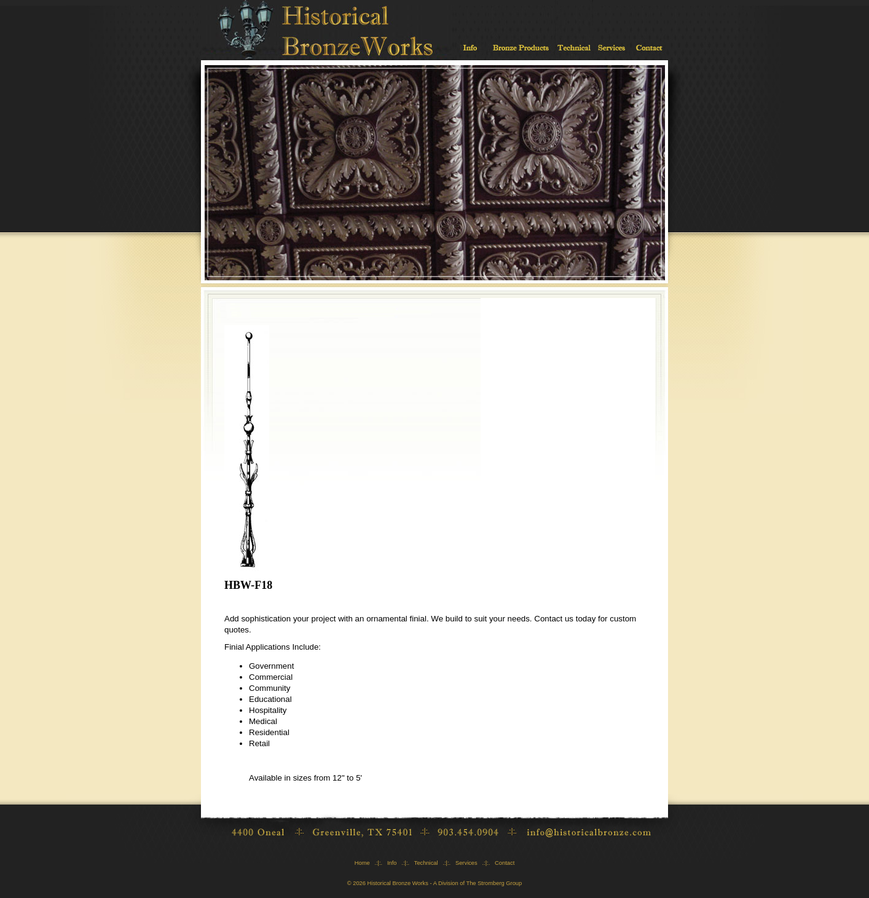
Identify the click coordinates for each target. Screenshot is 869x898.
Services (466, 863)
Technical (426, 863)
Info (392, 863)
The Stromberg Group (494, 883)
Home (362, 863)
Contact (504, 863)
